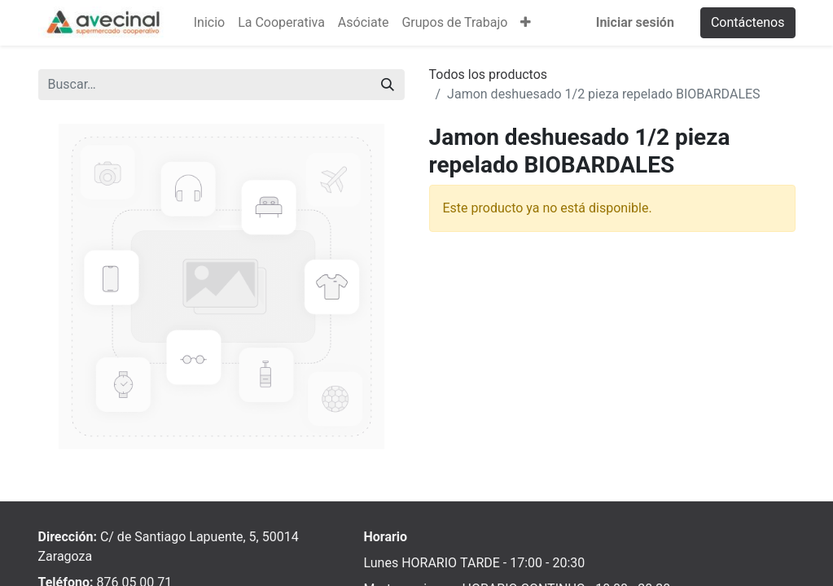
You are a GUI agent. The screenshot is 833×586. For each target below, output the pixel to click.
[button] (525, 23)
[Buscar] (387, 84)
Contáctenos (748, 22)
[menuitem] (209, 23)
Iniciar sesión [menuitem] (635, 22)
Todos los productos (488, 74)
